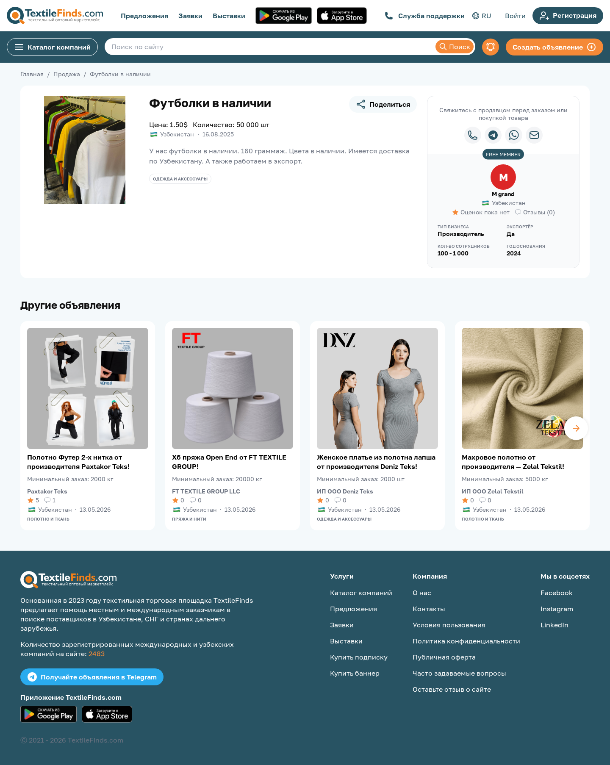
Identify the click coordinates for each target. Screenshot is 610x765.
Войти (515, 15)
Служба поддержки (425, 15)
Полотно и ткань (48, 518)
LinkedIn (554, 625)
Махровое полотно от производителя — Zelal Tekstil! (513, 462)
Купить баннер (355, 673)
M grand (503, 193)
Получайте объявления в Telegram (92, 677)
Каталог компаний (52, 47)
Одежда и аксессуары (180, 178)
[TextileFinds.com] (55, 16)
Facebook (557, 592)
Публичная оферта (444, 657)
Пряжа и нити (189, 518)
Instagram (557, 608)
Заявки (190, 15)
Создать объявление (554, 47)
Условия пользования (449, 625)
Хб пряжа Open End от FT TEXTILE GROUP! (229, 462)
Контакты (429, 608)
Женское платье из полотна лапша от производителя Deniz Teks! (376, 462)
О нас (422, 592)
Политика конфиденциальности (466, 641)
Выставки (229, 15)
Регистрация (567, 16)
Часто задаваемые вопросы (459, 673)
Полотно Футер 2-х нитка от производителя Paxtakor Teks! (78, 462)
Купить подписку (359, 657)
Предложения (144, 15)
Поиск (454, 46)
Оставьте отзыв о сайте (452, 689)
